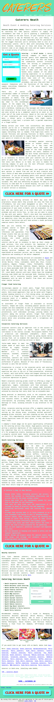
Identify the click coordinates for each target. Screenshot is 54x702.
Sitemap (3, 687)
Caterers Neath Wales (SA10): (13, 29)
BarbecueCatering (39, 648)
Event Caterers (16, 655)
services (27, 258)
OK (35, 701)
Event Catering (12, 648)
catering (49, 478)
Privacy (51, 687)
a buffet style (41, 173)
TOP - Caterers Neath (10, 672)
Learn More (28, 701)
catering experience (20, 96)
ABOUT (35, 15)
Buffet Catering (45, 659)
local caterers (17, 482)
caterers (5, 242)
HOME (25, 15)
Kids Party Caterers (35, 651)
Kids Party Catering (24, 661)
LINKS (30, 15)
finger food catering (17, 462)
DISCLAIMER (48, 15)
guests (31, 57)
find (9, 556)
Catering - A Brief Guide (32, 53)
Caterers (5, 48)
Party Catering (34, 653)
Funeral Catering (18, 653)
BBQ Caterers (15, 665)
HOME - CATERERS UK (27, 681)
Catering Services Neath (16, 579)
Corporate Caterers (18, 657)
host (41, 59)
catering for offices (10, 474)
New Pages (8, 687)
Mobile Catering (38, 655)
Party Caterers (17, 651)
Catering (26, 655)
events (31, 50)
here (29, 575)
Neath (47, 258)
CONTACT (41, 15)
